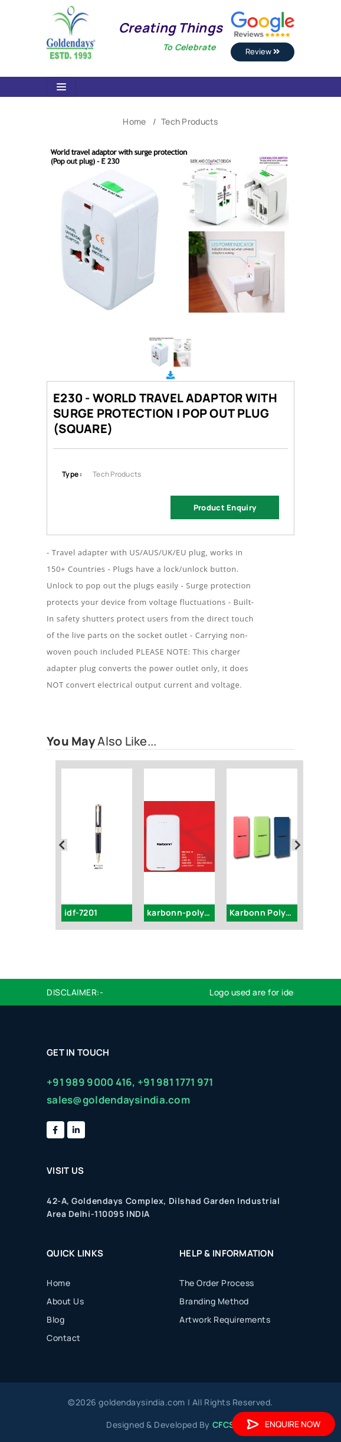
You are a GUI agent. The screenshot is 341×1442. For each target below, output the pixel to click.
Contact (64, 1337)
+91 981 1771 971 (175, 1082)
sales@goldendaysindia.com (118, 1099)
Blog (55, 1319)
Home (134, 121)
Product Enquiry (225, 507)
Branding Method (214, 1301)
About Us (65, 1301)
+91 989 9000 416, (91, 1082)
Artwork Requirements (224, 1319)
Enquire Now (283, 1424)
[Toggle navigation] (61, 87)
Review (262, 51)
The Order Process (216, 1282)
